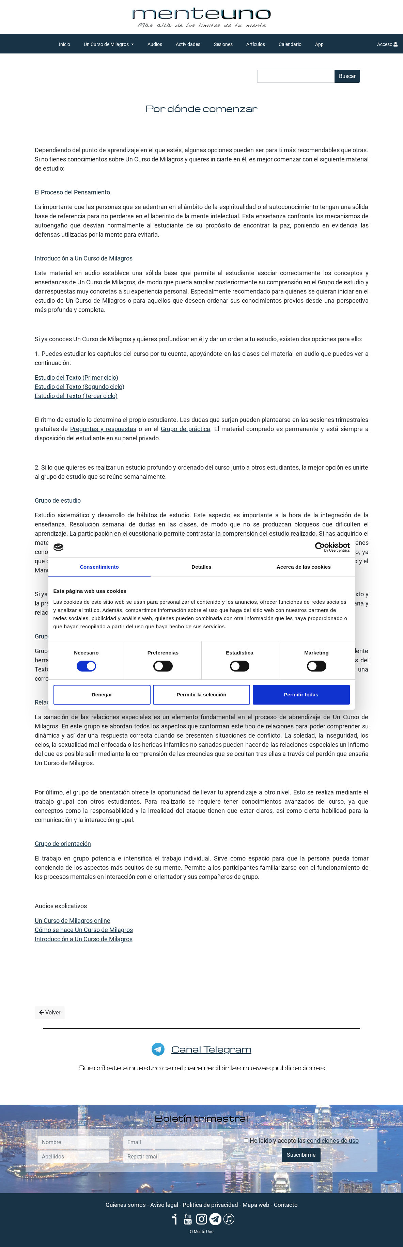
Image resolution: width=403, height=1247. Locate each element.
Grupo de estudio (58, 500)
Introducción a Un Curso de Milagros (84, 258)
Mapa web (256, 1204)
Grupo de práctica (186, 428)
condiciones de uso (333, 1140)
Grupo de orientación (63, 843)
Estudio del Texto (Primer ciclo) (76, 377)
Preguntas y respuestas (103, 428)
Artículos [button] (255, 44)
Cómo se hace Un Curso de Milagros (84, 929)
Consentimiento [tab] (99, 567)
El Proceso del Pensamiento (72, 192)
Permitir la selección (202, 694)
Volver (49, 1012)
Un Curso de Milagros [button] (107, 44)
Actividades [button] (188, 44)
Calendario (290, 44)
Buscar (347, 76)
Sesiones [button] (223, 44)
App (319, 44)
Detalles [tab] (201, 567)
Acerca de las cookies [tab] (304, 567)
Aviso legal (164, 1204)
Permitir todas (301, 694)
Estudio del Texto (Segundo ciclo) (79, 386)
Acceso (387, 44)
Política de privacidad (210, 1204)
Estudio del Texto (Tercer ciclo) (76, 395)
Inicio (64, 44)
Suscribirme (301, 1155)
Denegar (102, 694)
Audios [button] (155, 44)
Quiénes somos (126, 1204)
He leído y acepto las (301, 1140)
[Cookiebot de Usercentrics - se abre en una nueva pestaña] (320, 547)
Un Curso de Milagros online (72, 920)
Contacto (286, 1204)
